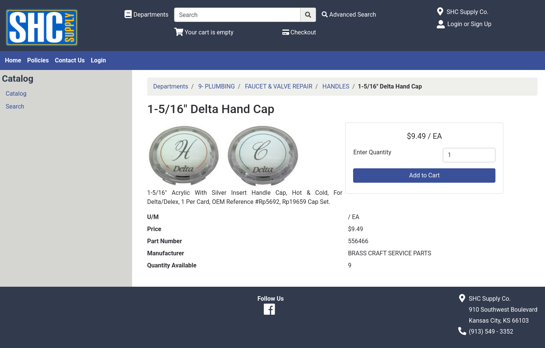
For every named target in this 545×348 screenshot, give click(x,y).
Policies (38, 60)
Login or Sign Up (469, 24)
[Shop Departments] (146, 14)
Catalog (16, 93)
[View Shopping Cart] (204, 32)
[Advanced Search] (349, 14)
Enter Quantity (372, 152)
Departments (170, 86)
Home (13, 60)
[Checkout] (299, 32)
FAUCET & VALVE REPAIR (278, 86)
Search (15, 106)
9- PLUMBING (216, 86)
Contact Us (70, 60)
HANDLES (335, 86)
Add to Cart (424, 175)
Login (98, 60)
